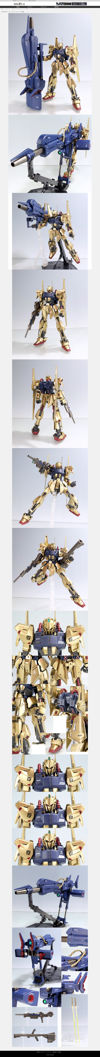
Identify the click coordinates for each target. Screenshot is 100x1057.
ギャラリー (30, 6)
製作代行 (57, 6)
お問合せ (59, 1052)
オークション (44, 6)
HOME (17, 6)
